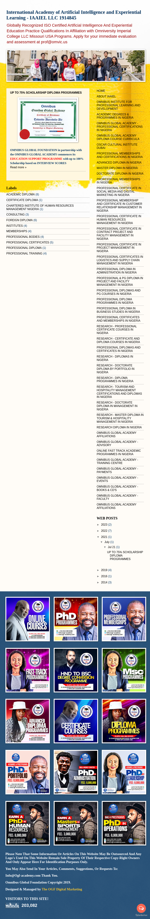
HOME (101, 90)
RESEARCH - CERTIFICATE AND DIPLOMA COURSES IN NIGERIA (118, 340)
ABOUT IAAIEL (106, 96)
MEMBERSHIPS (16, 231)
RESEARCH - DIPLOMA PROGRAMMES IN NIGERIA (115, 379)
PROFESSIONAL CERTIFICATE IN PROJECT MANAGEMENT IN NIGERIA (119, 248)
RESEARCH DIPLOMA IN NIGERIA (119, 427)
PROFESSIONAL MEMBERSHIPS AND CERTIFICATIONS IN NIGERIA (120, 155)
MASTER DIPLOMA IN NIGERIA (117, 168)
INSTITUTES (14, 225)
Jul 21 (112, 547)
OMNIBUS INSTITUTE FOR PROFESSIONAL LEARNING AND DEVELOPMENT (118, 105)
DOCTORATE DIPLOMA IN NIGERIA (120, 173)
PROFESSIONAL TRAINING (24, 253)
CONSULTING (15, 214)
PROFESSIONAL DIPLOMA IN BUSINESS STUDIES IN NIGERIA (118, 310)
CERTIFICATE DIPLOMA (22, 200)
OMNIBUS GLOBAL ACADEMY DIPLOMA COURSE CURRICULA (118, 137)
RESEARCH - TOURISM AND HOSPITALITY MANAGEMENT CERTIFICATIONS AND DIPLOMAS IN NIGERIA (119, 391)
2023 (104, 524)
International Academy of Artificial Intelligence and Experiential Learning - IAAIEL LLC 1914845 (73, 14)
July (107, 542)
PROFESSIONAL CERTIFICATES (27, 242)
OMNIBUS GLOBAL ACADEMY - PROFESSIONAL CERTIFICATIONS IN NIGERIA (120, 127)
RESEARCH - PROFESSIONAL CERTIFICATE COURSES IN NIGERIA (117, 330)
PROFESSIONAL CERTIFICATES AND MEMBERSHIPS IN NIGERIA (118, 319)
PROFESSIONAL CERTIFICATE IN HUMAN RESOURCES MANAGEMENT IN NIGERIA (119, 220)
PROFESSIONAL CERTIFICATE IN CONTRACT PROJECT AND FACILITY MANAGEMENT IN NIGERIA (119, 233)
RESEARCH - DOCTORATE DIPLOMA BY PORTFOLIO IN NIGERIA (115, 369)
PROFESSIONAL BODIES (23, 236)
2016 (104, 576)
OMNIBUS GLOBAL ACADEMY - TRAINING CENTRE (117, 461)
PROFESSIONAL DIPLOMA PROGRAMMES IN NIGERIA (115, 301)
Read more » (18, 167)
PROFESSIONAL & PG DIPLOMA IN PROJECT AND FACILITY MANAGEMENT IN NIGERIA (120, 282)
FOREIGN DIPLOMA (19, 220)
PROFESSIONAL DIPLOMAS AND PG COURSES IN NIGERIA (119, 292)
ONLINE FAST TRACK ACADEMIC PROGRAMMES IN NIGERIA (119, 452)
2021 (104, 536)
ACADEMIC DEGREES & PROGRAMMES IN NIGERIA (115, 116)
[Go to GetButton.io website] (141, 915)
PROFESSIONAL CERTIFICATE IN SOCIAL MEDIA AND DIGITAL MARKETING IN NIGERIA (119, 192)
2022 (104, 530)
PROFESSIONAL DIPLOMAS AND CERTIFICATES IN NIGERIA (119, 349)
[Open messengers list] (141, 908)
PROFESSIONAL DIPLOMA (24, 247)
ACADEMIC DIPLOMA (20, 194)
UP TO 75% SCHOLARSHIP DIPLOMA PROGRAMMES (46, 92)
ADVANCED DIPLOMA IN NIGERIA (119, 162)
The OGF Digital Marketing (62, 889)
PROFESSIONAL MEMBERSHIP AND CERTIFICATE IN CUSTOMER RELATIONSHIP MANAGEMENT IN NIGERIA (119, 205)
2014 (104, 582)
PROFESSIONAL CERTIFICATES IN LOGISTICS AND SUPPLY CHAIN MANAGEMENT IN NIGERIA (120, 260)
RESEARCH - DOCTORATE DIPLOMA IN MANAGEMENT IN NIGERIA (117, 406)
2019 (104, 570)
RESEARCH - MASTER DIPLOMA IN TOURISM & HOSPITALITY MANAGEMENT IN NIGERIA (120, 418)
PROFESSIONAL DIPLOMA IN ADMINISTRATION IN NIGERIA (117, 271)
